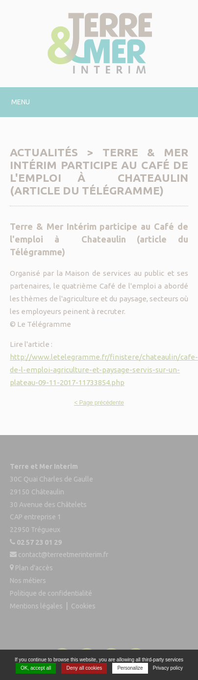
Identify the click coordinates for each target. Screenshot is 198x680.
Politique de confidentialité (51, 593)
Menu (20, 102)
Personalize (130, 668)
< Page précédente (99, 402)
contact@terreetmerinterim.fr (63, 555)
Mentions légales (36, 605)
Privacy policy (168, 668)
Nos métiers (28, 580)
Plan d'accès (34, 568)
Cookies (83, 605)
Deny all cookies (84, 668)
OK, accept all (36, 668)
